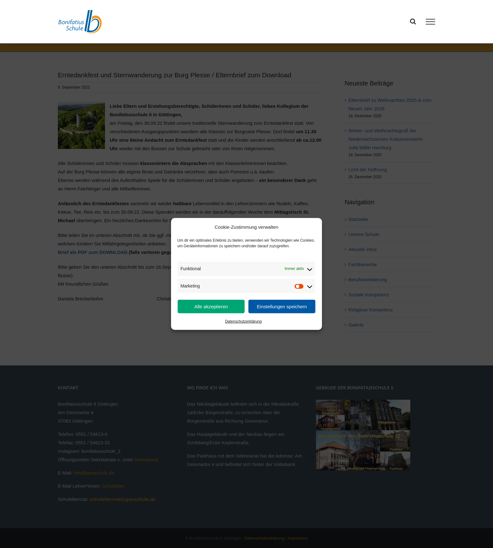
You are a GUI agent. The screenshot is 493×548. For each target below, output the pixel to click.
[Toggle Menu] (430, 22)
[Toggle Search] (413, 21)
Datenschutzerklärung (243, 321)
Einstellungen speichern (282, 306)
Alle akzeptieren (211, 306)
